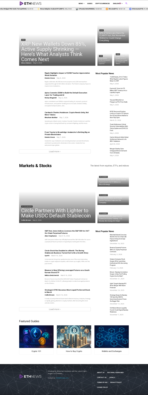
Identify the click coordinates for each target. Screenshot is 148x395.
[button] (126, 3)
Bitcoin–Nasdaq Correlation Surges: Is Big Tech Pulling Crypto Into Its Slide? (119, 274)
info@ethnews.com (62, 378)
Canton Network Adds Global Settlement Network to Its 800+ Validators (119, 139)
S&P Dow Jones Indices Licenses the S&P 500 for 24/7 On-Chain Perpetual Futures (67, 232)
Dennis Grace (50, 78)
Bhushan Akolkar (51, 117)
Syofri (47, 256)
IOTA (101, 56)
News (23, 39)
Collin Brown (49, 295)
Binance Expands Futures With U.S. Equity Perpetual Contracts (118, 249)
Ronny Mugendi (51, 98)
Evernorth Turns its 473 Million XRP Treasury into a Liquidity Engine (118, 90)
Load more (55, 151)
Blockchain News (27, 206)
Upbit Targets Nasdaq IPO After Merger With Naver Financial (118, 285)
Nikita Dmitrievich (52, 275)
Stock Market (103, 176)
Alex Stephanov (51, 236)
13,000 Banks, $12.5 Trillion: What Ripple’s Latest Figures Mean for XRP (119, 79)
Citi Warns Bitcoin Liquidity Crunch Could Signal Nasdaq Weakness (119, 310)
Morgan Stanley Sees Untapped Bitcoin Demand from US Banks (118, 151)
